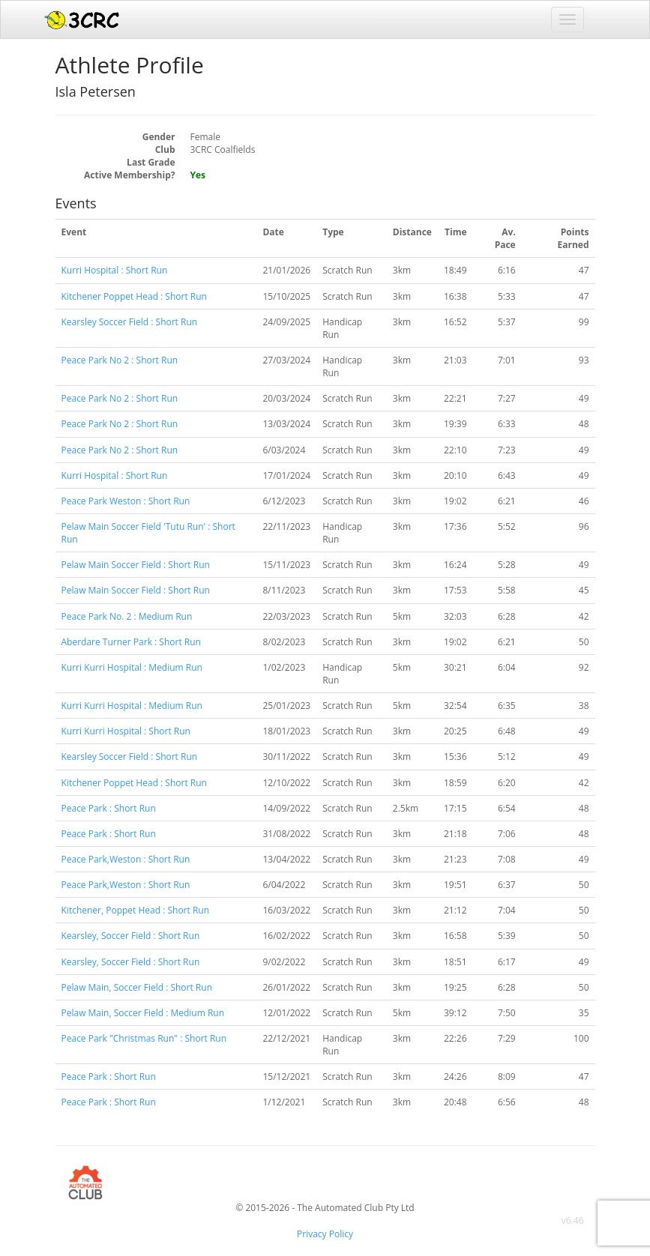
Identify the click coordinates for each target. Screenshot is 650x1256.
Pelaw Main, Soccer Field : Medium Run (143, 1012)
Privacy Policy (325, 1234)
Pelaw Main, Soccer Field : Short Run (137, 987)
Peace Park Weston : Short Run (125, 501)
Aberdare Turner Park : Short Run (131, 641)
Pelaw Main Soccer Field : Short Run (135, 564)
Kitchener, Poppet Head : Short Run (135, 910)
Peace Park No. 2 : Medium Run (127, 616)
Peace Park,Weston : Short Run (125, 859)
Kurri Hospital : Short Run (114, 270)
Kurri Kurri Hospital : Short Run (125, 731)
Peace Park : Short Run (108, 808)
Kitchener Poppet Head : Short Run (134, 296)
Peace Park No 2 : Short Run (119, 360)
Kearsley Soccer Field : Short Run (129, 321)
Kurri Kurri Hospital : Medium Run (131, 667)
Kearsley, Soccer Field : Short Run (130, 935)
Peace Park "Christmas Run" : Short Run (144, 1038)
